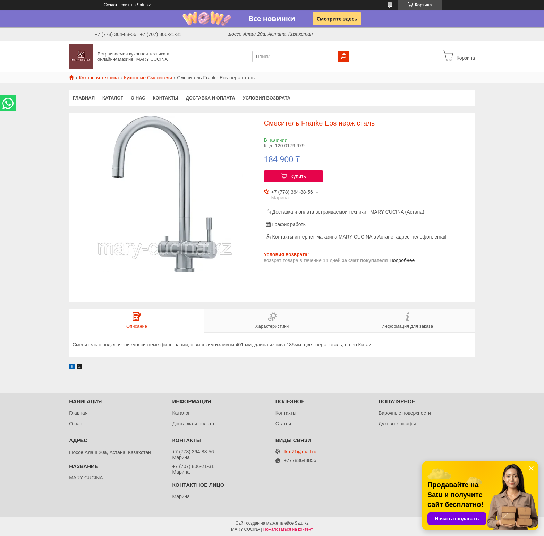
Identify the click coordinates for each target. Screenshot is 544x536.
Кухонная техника (99, 77)
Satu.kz (301, 523)
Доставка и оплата (210, 98)
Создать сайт (116, 4)
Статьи (283, 423)
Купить (298, 176)
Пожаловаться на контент (288, 529)
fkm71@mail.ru (300, 452)
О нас (138, 98)
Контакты (165, 98)
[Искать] (343, 56)
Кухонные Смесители (148, 77)
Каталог (112, 98)
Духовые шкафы (397, 423)
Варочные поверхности (405, 413)
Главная (84, 98)
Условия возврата (267, 98)
